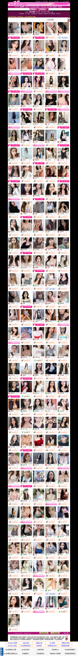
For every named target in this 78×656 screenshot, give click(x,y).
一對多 (67, 34)
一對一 (42, 195)
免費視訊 (18, 34)
